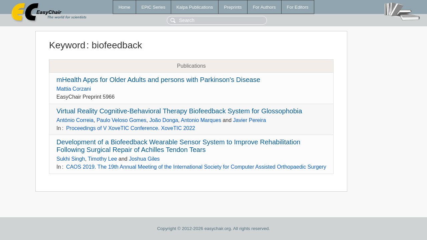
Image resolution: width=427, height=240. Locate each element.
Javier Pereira (249, 120)
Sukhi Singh (70, 159)
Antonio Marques (201, 120)
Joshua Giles (144, 159)
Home (124, 7)
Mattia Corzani (73, 89)
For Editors (298, 7)
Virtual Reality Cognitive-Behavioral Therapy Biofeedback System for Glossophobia (179, 111)
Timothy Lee (102, 159)
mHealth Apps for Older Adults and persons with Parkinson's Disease (158, 79)
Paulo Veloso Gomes (121, 120)
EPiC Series (153, 7)
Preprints (233, 7)
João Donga (163, 120)
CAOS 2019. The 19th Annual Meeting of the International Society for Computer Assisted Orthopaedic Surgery (196, 167)
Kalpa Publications (194, 7)
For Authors (264, 7)
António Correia (74, 120)
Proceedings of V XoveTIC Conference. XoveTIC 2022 (130, 128)
